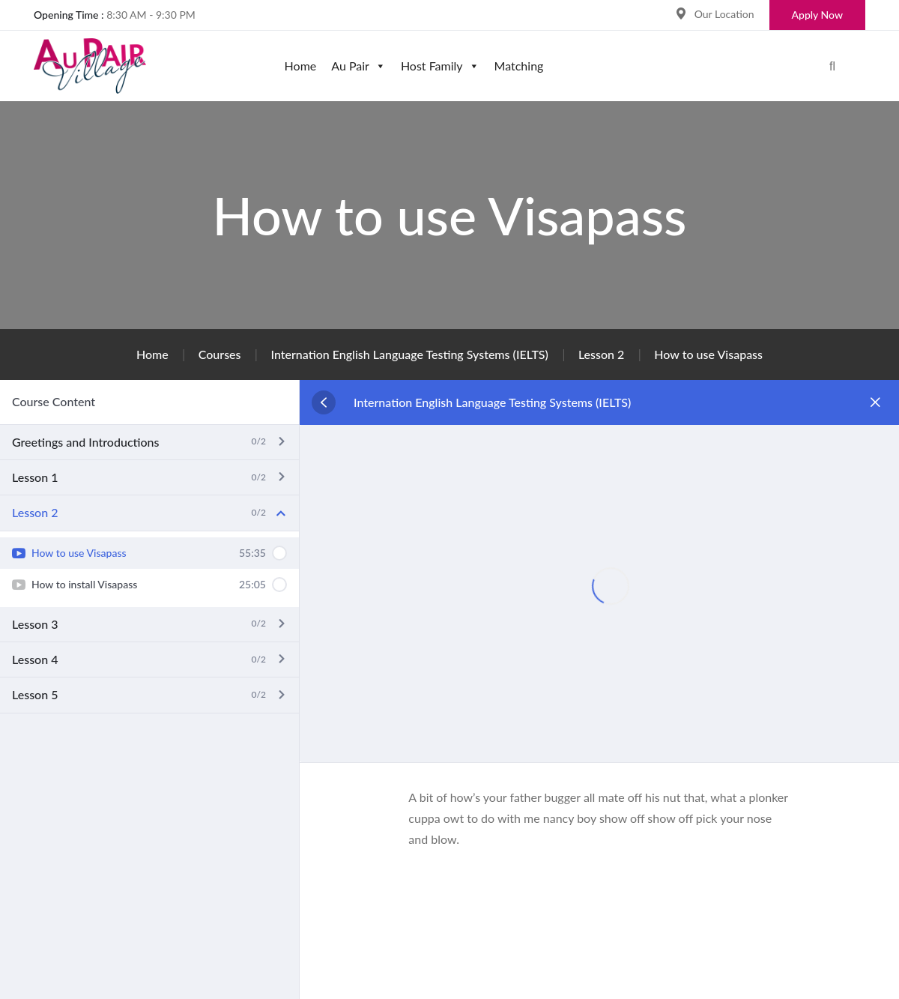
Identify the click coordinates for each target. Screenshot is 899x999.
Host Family (440, 65)
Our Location (724, 13)
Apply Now (817, 14)
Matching (519, 65)
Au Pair (358, 65)
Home (301, 65)
